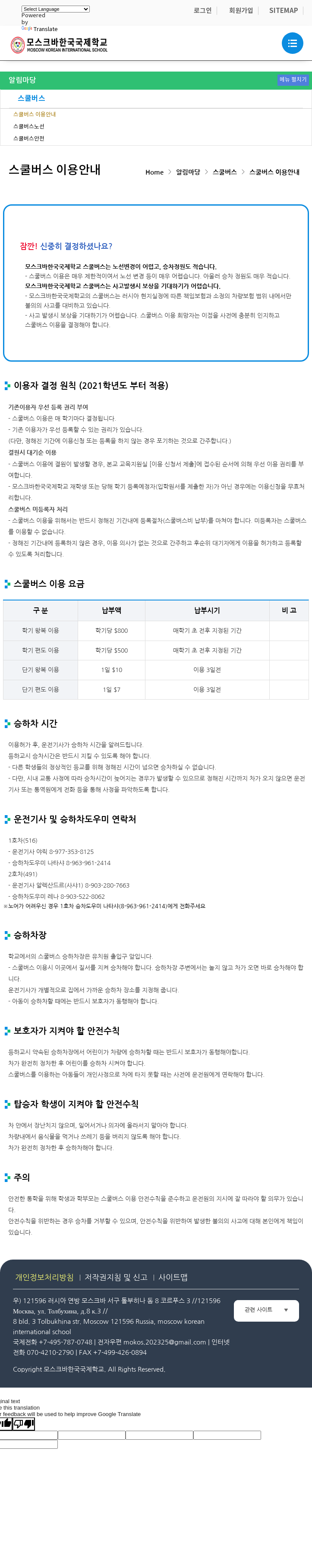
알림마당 (188, 172)
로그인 (203, 11)
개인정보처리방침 (44, 1277)
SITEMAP (283, 11)
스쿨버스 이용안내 (34, 114)
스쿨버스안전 (28, 139)
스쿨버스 (31, 98)
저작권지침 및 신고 (116, 1277)
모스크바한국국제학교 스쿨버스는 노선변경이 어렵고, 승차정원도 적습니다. (121, 267)
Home (154, 172)
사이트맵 (173, 1277)
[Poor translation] (24, 1424)
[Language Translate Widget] (56, 9)
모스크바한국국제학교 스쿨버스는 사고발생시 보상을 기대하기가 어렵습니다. (123, 286)
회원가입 (241, 11)
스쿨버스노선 (28, 127)
